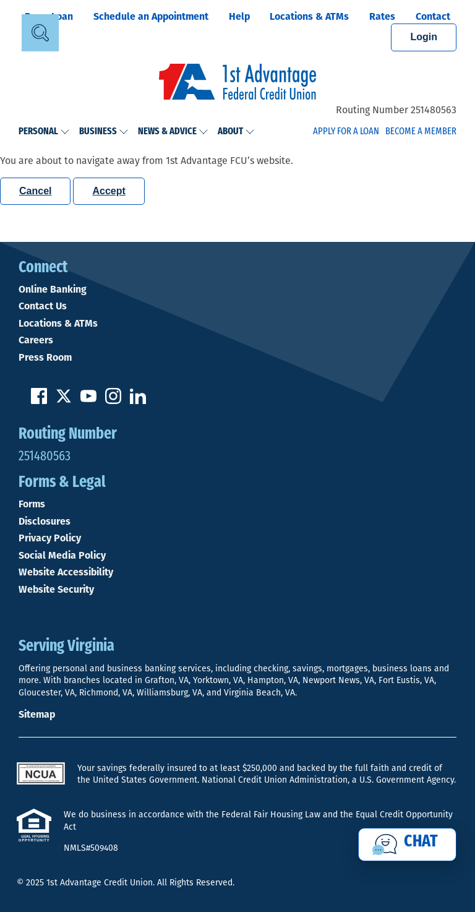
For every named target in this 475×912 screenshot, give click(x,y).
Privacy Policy (50, 538)
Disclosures (45, 521)
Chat (421, 842)
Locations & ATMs (309, 16)
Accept (108, 191)
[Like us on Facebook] (39, 401)
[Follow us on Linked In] (138, 401)
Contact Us (43, 306)
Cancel (35, 191)
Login (423, 37)
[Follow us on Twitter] (64, 401)
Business (104, 132)
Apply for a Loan (346, 132)
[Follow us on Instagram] (113, 401)
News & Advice (173, 132)
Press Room (45, 357)
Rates (382, 16)
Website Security (56, 589)
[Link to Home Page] (237, 83)
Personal (44, 132)
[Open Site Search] (40, 32)
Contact (433, 16)
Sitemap (37, 714)
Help (239, 16)
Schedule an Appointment (150, 16)
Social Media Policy (62, 555)
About (236, 132)
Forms (32, 504)
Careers (36, 340)
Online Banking (53, 289)
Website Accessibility (66, 572)
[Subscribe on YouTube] (88, 401)
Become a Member (420, 132)
